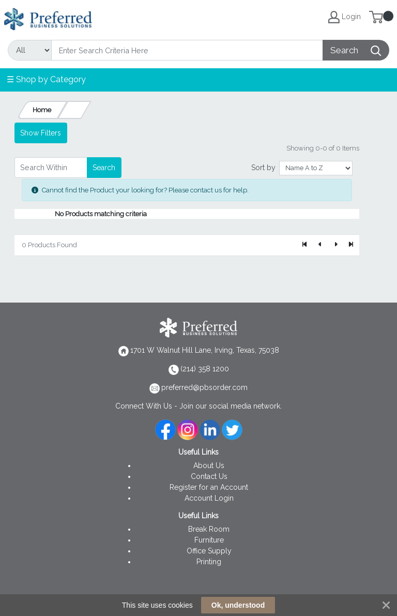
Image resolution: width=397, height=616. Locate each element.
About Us (208, 465)
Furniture (209, 540)
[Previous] (320, 245)
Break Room (209, 529)
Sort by (263, 167)
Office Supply (209, 551)
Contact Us (209, 476)
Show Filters (40, 133)
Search (104, 167)
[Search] (187, 50)
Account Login (209, 498)
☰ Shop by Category (46, 79)
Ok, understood (238, 605)
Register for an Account (209, 487)
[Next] (335, 245)
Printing (208, 562)
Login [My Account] (344, 17)
